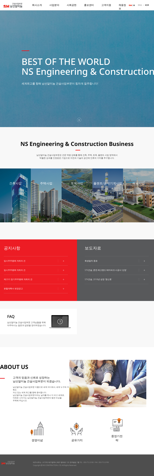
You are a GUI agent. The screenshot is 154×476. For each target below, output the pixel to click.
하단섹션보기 (79, 120)
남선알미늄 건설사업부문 (17, 5)
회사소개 (37, 5)
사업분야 (54, 5)
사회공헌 (71, 5)
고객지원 (106, 5)
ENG (140, 5)
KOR (147, 5)
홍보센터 (89, 5)
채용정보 (122, 6)
